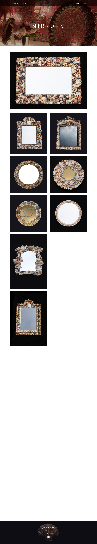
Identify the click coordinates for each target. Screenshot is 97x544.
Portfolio (83, 3)
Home (77, 3)
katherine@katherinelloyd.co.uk (48, 531)
